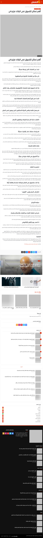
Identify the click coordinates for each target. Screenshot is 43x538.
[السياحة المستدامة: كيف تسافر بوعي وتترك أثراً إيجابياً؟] (38, 348)
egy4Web (27, 535)
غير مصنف (38, 420)
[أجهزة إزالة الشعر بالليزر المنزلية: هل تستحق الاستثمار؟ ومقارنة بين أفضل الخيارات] (38, 335)
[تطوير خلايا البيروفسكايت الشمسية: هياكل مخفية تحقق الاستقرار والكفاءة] (39, 530)
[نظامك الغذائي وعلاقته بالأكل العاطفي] (21, 301)
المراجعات (38, 409)
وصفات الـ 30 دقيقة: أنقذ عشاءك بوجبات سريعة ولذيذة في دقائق (25, 382)
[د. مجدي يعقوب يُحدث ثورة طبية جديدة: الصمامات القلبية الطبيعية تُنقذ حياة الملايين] (39, 517)
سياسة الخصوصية (6, 536)
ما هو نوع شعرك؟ (32, 357)
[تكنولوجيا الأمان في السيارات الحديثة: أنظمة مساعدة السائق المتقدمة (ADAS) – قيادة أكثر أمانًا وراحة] (38, 379)
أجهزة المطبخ (38, 415)
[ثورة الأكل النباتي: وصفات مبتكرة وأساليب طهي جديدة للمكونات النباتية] (38, 397)
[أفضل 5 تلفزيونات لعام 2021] (39, 479)
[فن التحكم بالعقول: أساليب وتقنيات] (39, 523)
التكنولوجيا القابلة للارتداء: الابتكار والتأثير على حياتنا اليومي (27, 455)
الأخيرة (21, 366)
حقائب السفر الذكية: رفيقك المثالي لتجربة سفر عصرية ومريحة (26, 370)
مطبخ (39, 412)
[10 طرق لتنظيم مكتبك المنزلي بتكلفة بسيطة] (39, 485)
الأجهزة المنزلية (38, 418)
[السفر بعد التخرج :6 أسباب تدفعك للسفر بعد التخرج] (38, 354)
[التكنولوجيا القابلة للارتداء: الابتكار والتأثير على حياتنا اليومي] (39, 457)
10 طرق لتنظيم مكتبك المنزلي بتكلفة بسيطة (29, 483)
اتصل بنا (2, 536)
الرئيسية (39, 6)
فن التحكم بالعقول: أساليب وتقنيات (31, 521)
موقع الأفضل (40, 535)
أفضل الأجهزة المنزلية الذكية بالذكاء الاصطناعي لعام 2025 (27, 448)
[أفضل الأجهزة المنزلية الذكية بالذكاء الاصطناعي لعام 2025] (39, 451)
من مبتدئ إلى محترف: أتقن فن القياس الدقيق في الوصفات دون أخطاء (24, 389)
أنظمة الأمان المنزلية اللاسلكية (31, 461)
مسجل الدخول (35, 316)
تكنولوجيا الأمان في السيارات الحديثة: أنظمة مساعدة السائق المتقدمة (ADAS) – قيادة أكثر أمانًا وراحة (20, 376)
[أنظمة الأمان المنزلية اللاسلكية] (39, 463)
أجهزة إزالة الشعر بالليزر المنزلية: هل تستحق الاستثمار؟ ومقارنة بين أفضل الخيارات (23, 333)
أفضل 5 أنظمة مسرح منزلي (32, 471)
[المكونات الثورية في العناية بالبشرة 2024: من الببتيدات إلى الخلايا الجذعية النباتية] (38, 341)
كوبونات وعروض (37, 413)
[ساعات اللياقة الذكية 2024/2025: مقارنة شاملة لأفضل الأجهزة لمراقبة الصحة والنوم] (39, 501)
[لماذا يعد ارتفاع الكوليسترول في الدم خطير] (35, 301)
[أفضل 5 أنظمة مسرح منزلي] (39, 473)
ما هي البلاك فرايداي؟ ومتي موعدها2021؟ (31, 244)
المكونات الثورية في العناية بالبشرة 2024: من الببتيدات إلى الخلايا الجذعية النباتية (23, 339)
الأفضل (39, 407)
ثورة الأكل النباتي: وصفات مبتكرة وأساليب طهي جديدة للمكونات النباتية (24, 395)
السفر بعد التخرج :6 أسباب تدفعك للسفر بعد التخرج (27, 351)
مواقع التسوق (36, 8)
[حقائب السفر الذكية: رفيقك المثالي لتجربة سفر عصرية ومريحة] (38, 373)
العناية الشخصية (38, 421)
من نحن (10, 536)
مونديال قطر (38, 417)
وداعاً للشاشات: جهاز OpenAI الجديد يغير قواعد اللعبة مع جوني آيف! (26, 505)
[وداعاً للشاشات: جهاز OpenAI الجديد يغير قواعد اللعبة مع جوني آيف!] (39, 508)
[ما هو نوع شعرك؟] (38, 360)
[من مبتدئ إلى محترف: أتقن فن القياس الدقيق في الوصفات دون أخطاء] (38, 391)
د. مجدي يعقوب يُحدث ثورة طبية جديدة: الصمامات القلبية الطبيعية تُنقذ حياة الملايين (30, 266)
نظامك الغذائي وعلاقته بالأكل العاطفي (21, 307)
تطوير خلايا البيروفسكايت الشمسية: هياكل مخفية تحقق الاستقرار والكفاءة (25, 527)
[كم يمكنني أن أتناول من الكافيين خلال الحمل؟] (8, 301)
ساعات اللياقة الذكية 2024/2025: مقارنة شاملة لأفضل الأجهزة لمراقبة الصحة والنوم (24, 499)
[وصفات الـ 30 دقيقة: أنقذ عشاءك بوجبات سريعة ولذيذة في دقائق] (38, 385)
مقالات (36, 6)
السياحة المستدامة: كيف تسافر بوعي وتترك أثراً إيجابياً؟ (27, 345)
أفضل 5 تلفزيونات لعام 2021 (32, 477)
